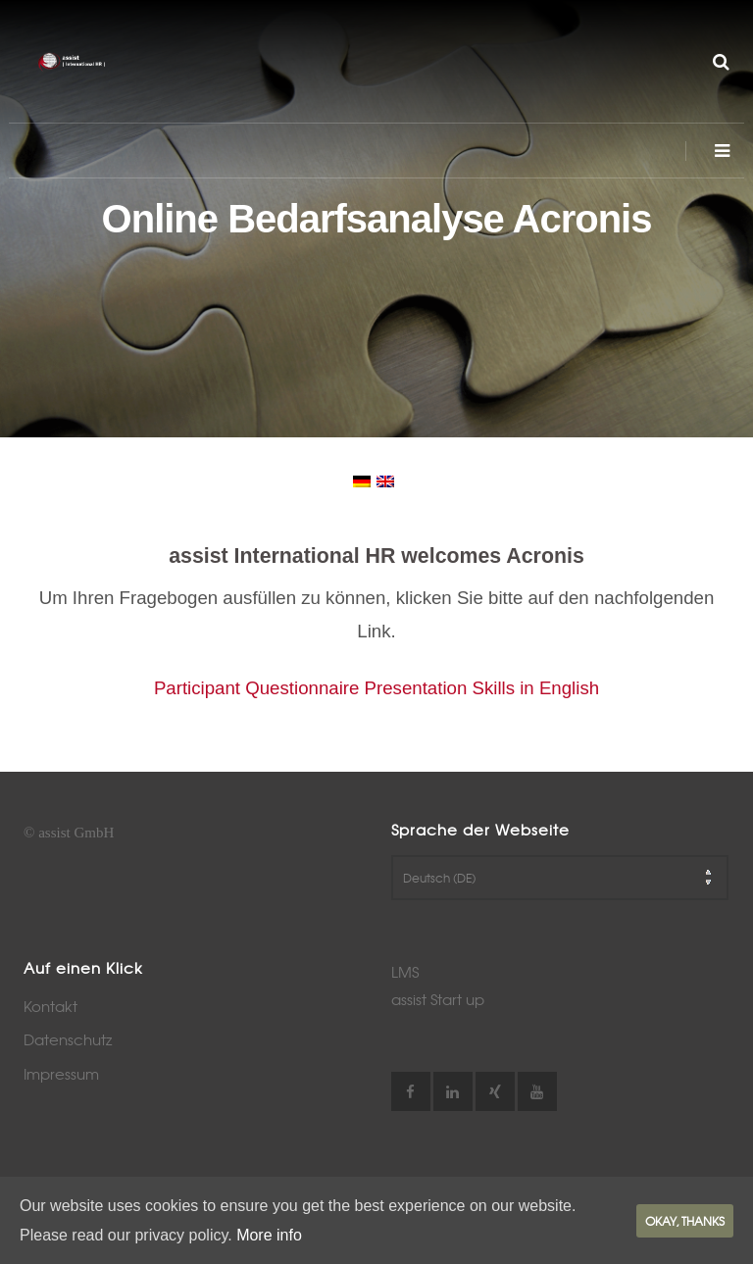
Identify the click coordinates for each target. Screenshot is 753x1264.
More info (269, 1235)
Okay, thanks (685, 1221)
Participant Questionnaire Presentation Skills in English (376, 688)
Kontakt (50, 1006)
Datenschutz (68, 1039)
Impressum (61, 1074)
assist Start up (437, 999)
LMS (405, 972)
